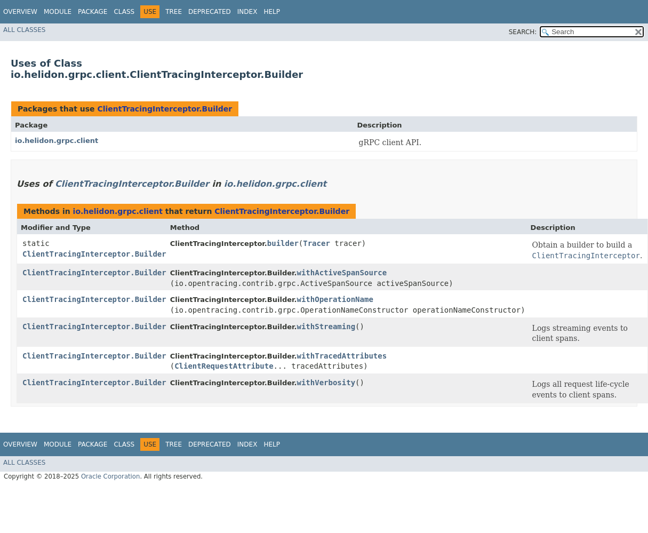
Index (247, 11)
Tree (173, 11)
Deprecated (209, 11)
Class (124, 11)
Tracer (316, 243)
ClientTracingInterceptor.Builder (164, 109)
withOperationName (335, 299)
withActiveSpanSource (342, 272)
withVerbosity (326, 382)
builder (283, 243)
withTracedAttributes (342, 356)
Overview (20, 11)
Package (92, 11)
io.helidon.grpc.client (56, 141)
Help (271, 11)
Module (57, 11)
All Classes (24, 30)
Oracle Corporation (110, 476)
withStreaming (326, 326)
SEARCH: (523, 32)
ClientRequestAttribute (223, 366)
